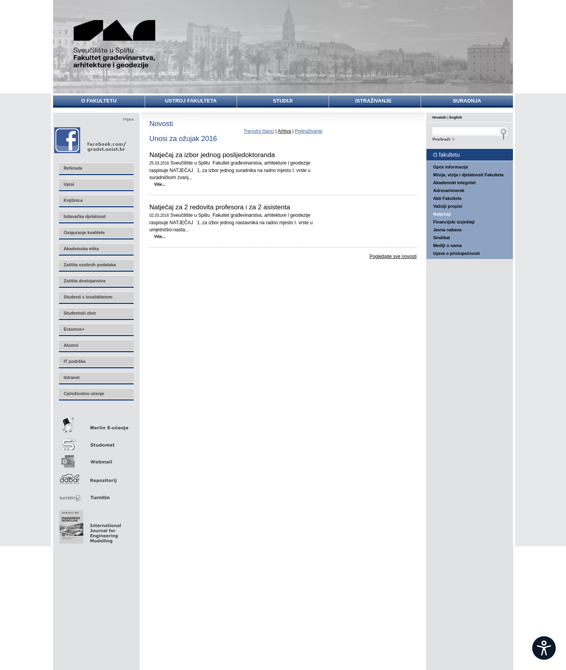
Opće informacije (450, 167)
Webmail (96, 459)
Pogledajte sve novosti (393, 256)
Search (469, 138)
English (455, 117)
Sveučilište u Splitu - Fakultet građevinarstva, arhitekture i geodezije (115, 44)
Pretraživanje (308, 131)
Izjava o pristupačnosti (456, 253)
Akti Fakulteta (447, 198)
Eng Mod (89, 524)
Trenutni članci (259, 131)
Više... (159, 184)
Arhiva (284, 131)
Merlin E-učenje (96, 423)
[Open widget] (544, 648)
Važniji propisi (447, 206)
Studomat (96, 441)
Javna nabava (447, 229)
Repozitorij (96, 476)
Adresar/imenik (448, 190)
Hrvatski (439, 117)
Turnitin (96, 494)
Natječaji (442, 214)
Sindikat (441, 237)
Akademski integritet (454, 182)
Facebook (90, 140)
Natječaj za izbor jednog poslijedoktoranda (212, 155)
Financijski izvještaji (454, 222)
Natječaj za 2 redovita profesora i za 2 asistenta (219, 207)
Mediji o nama (447, 245)
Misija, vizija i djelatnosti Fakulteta (468, 174)
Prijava (128, 119)
